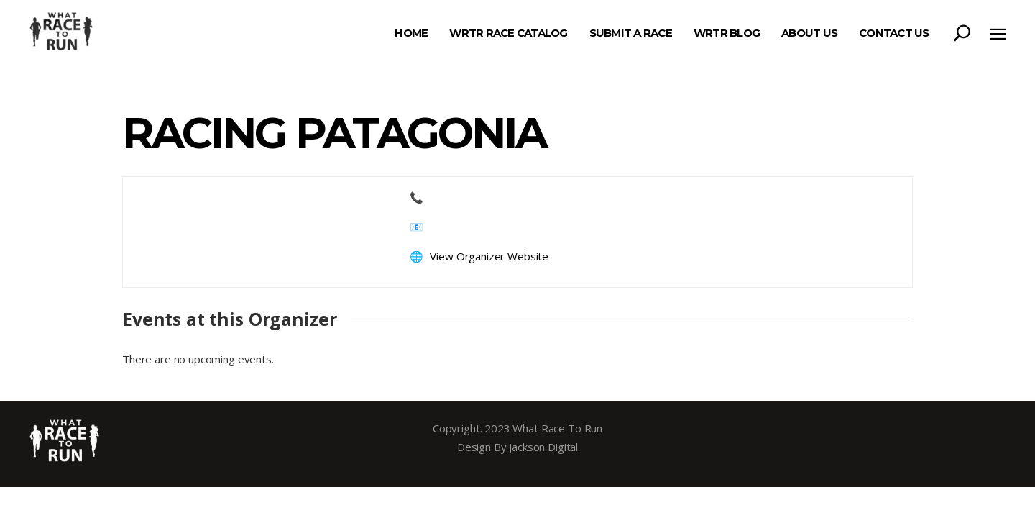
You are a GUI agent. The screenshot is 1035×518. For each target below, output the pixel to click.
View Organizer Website (489, 256)
